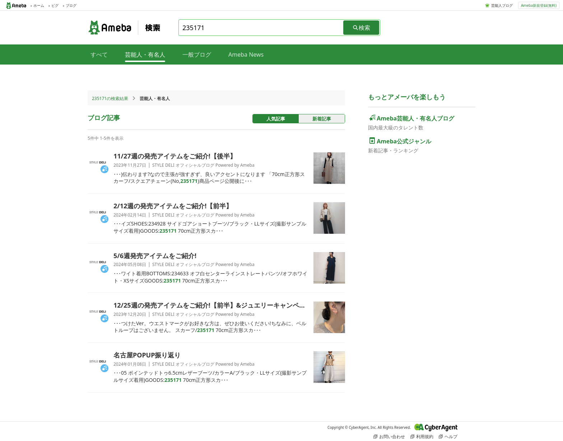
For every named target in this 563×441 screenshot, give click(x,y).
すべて (99, 54)
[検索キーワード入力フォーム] (261, 27)
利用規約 (421, 436)
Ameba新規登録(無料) (539, 5)
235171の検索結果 (110, 98)
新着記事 (321, 118)
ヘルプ (448, 436)
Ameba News (246, 54)
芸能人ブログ (502, 5)
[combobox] (261, 27)
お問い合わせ (389, 436)
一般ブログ (196, 54)
